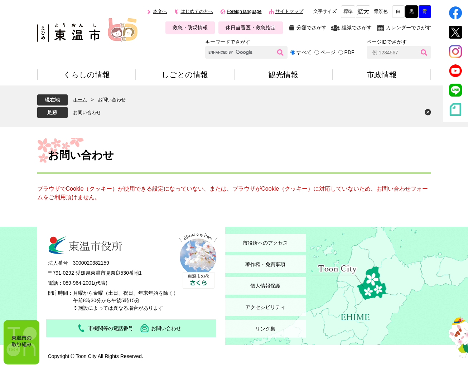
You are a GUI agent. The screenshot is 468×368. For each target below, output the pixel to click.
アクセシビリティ (265, 307)
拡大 (363, 11)
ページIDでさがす (387, 42)
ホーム (80, 99)
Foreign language (244, 11)
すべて (304, 52)
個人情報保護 (265, 286)
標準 (348, 11)
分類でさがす (311, 27)
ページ (328, 52)
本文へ (160, 11)
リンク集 (265, 329)
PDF (349, 52)
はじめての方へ (196, 11)
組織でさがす (357, 27)
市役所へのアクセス (265, 243)
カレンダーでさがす (408, 27)
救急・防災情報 (190, 27)
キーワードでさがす (227, 42)
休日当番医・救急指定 (251, 27)
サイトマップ (289, 11)
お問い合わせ (87, 112)
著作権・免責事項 (265, 264)
